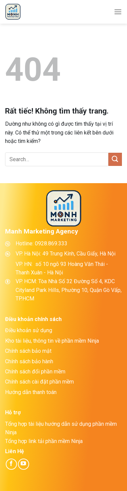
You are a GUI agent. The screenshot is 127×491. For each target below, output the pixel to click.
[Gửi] (115, 159)
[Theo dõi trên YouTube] (23, 464)
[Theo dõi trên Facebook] (11, 464)
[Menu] (118, 11)
